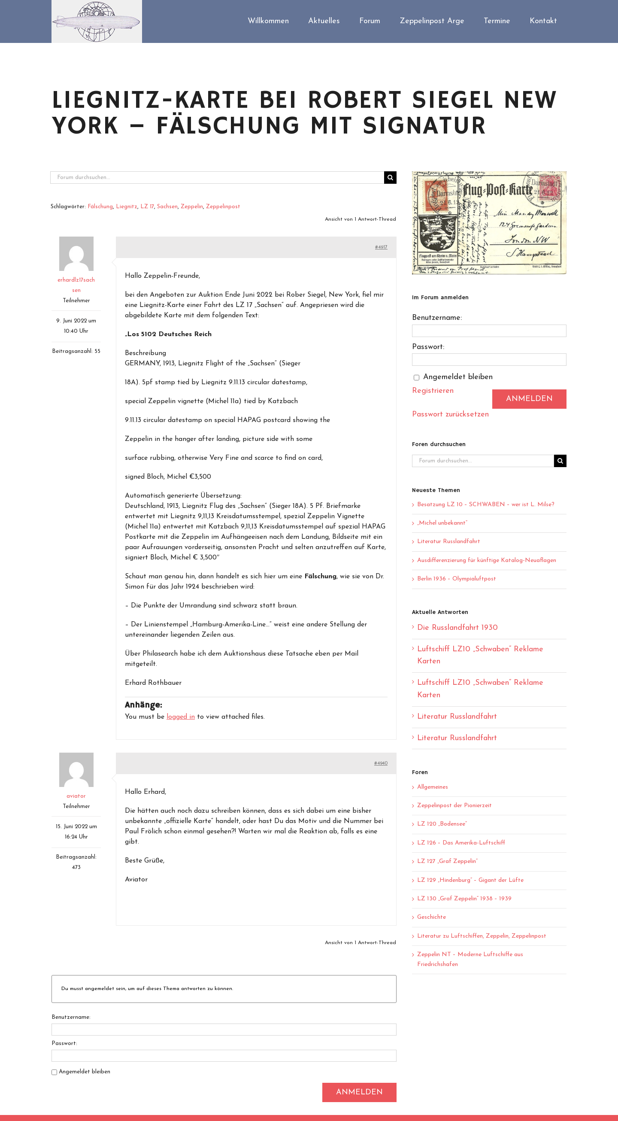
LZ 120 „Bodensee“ (442, 824)
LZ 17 (147, 207)
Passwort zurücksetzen (450, 414)
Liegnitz (126, 207)
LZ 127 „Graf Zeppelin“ (447, 861)
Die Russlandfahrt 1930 (457, 628)
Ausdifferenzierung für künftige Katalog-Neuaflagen (486, 560)
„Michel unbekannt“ (442, 523)
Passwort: (64, 1043)
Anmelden (359, 1092)
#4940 (381, 763)
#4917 (381, 247)
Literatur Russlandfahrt (448, 541)
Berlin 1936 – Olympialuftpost (456, 579)
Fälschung (100, 207)
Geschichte (431, 917)
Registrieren (433, 391)
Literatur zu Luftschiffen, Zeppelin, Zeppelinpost (481, 936)
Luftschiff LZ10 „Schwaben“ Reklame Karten (480, 655)
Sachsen (167, 207)
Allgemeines (432, 787)
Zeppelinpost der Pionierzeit (454, 805)
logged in (181, 717)
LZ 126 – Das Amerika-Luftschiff (461, 843)
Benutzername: (71, 1017)
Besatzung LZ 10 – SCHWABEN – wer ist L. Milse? (485, 504)
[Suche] (390, 177)
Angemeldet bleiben (84, 1072)
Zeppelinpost (223, 207)
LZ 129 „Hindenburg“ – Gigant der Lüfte (470, 880)
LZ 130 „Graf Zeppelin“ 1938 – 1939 (464, 899)
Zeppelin (192, 207)
